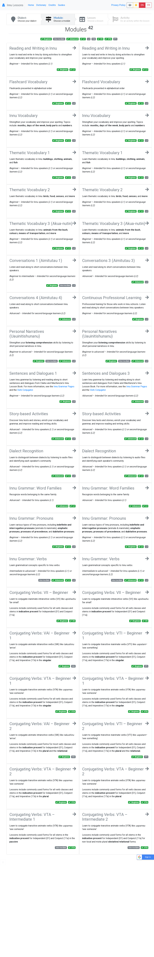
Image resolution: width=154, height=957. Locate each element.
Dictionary (41, 5)
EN (142, 5)
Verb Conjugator (25, 390)
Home (31, 5)
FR (148, 5)
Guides (61, 5)
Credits (52, 5)
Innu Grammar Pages (64, 386)
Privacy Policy (118, 5)
